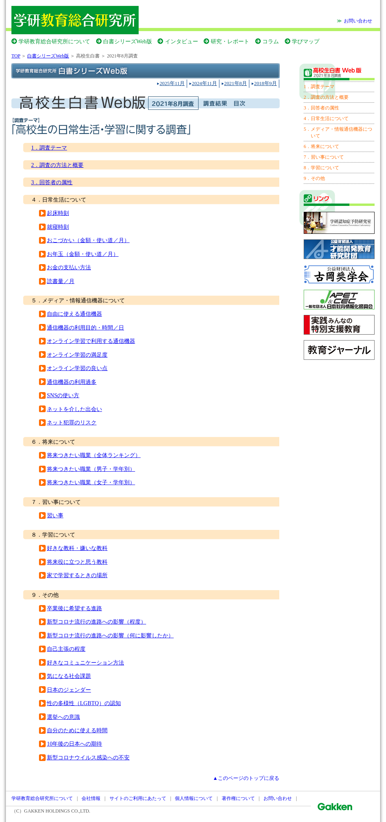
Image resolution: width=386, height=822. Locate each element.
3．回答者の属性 (51, 182)
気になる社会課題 (69, 676)
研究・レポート (230, 41)
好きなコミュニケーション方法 (85, 662)
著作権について (238, 798)
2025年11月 (172, 83)
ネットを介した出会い (74, 409)
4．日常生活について (326, 118)
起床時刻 (58, 213)
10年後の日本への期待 (74, 744)
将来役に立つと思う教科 (77, 562)
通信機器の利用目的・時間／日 (85, 327)
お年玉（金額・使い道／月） (83, 254)
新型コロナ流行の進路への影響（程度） (96, 621)
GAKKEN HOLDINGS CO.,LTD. (57, 811)
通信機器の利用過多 (71, 382)
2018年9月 (265, 83)
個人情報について (194, 798)
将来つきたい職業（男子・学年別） (91, 469)
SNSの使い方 (63, 395)
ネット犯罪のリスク (71, 422)
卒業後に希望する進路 (74, 608)
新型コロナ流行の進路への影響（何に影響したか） (110, 635)
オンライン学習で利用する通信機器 (91, 341)
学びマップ (305, 41)
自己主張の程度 (66, 649)
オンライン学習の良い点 (77, 368)
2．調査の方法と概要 (57, 165)
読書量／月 (60, 281)
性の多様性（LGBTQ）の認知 (84, 703)
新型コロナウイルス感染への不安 (88, 757)
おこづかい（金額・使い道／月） (88, 240)
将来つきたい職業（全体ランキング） (94, 455)
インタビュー (181, 41)
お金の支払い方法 (69, 267)
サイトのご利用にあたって (137, 798)
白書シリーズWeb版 (127, 41)
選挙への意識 (63, 717)
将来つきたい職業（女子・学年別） (91, 482)
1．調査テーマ (49, 147)
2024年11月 (204, 83)
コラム (270, 41)
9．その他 (314, 178)
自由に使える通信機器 (74, 314)
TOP (15, 56)
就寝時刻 (58, 227)
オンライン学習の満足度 (77, 355)
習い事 (55, 515)
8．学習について (321, 167)
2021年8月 (235, 83)
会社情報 (91, 798)
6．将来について (321, 146)
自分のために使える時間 (77, 730)
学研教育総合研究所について (54, 41)
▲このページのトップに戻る (246, 778)
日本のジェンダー (69, 690)
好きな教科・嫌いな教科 (77, 548)
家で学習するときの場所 (77, 575)
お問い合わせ (358, 21)
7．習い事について (324, 157)
